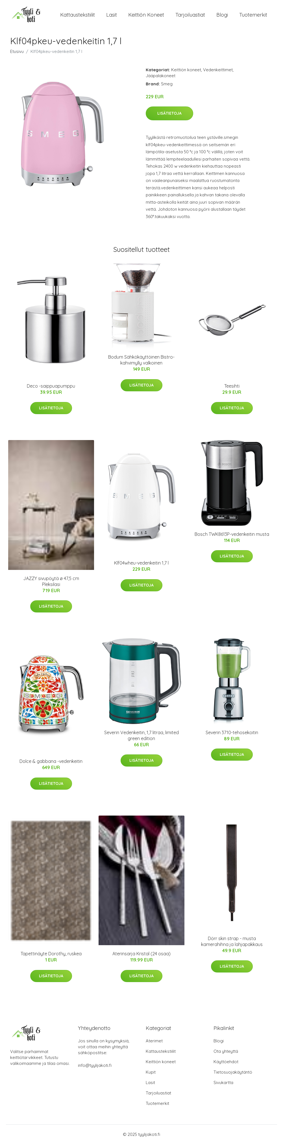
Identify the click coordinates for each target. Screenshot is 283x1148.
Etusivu (17, 55)
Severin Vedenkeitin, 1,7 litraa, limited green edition (141, 739)
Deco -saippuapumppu (51, 390)
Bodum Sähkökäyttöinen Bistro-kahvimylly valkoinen (141, 364)
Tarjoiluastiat (190, 17)
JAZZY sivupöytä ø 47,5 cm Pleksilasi (51, 585)
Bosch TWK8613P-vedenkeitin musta (232, 538)
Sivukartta (223, 1086)
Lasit (111, 17)
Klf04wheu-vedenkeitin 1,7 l (141, 567)
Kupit (151, 1076)
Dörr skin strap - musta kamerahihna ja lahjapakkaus (232, 945)
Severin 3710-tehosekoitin (232, 736)
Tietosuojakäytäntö (233, 1076)
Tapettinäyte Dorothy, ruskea (51, 957)
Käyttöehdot (226, 1065)
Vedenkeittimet (218, 73)
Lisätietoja (169, 117)
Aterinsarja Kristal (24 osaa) (141, 957)
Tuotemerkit (253, 17)
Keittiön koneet (146, 17)
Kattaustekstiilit (77, 17)
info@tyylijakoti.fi (95, 1069)
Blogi (222, 17)
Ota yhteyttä (226, 1055)
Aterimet (154, 1044)
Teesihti (232, 390)
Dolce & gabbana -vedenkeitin (50, 765)
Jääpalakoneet (160, 79)
